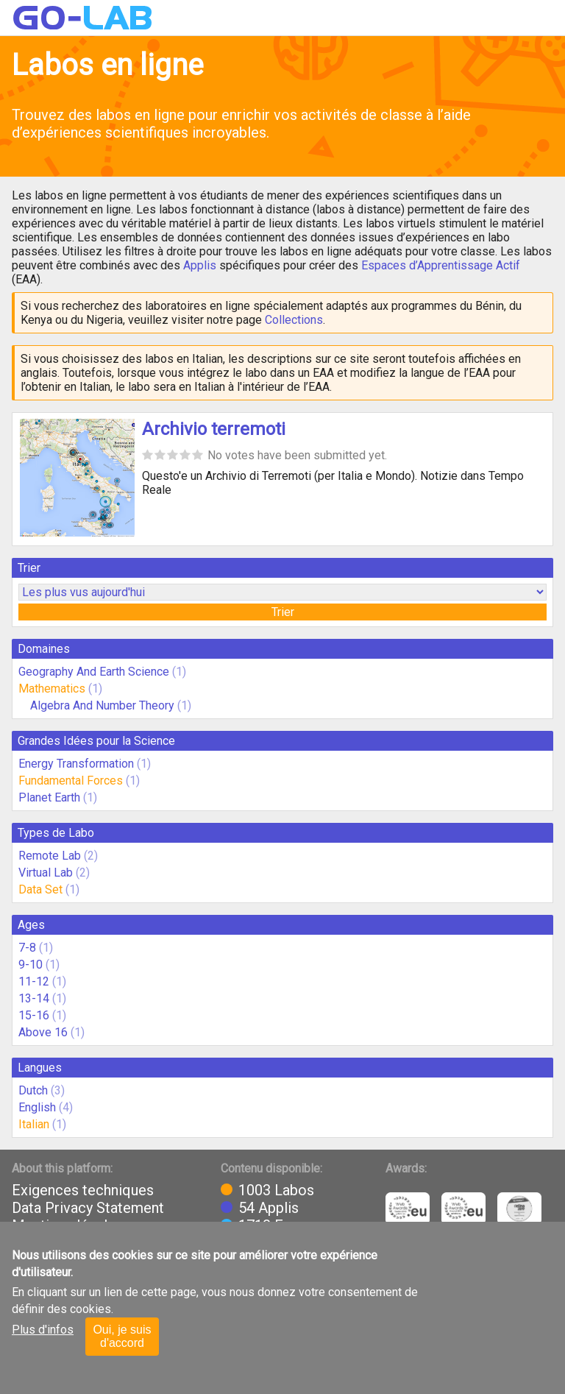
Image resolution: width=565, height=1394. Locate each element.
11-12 (33, 981)
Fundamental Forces (70, 781)
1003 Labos (276, 1190)
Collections (294, 320)
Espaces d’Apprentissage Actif (440, 265)
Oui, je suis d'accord (122, 1336)
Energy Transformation (76, 764)
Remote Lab (49, 856)
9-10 (30, 965)
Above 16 (43, 1032)
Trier (282, 612)
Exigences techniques (83, 1190)
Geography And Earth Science (93, 672)
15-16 (33, 1015)
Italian (33, 1124)
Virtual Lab (45, 873)
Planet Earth (49, 797)
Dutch (33, 1090)
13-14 (33, 998)
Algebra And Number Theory (102, 705)
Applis (199, 265)
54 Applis (268, 1208)
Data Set (40, 889)
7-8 (27, 948)
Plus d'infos (43, 1330)
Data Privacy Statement (88, 1208)
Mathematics (51, 689)
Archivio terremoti (213, 429)
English (37, 1107)
